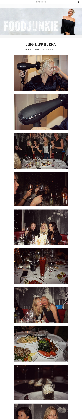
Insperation (29, 49)
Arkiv (41, 6)
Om (46, 6)
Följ (51, 6)
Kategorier (32, 6)
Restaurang (37, 49)
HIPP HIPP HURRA (41, 44)
